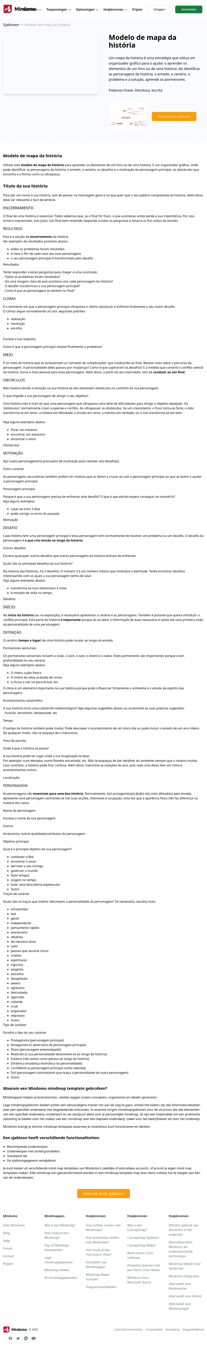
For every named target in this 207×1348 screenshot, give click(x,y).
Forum (8, 1248)
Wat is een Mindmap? (60, 1225)
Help (6, 1241)
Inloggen (159, 9)
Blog (6, 1233)
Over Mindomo (14, 1225)
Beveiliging (172, 1329)
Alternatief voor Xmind (185, 1296)
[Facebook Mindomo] (10, 1338)
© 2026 (20, 1329)
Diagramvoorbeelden (101, 1287)
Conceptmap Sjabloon (143, 1237)
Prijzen (137, 9)
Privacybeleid (154, 1329)
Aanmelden (188, 9)
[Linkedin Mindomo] (26, 1338)
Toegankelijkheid (193, 1329)
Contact (8, 1256)
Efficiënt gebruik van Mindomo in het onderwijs (183, 1230)
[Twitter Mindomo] (18, 1338)
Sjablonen (11, 24)
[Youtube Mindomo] (33, 1338)
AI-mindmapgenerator (61, 1278)
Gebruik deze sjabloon (174, 116)
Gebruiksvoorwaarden (128, 1329)
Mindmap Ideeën (57, 1270)
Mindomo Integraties (184, 1276)
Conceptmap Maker (141, 1245)
